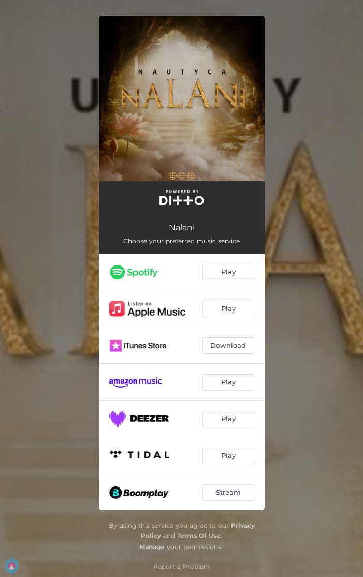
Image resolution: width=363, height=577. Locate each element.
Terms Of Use (199, 535)
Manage (152, 547)
